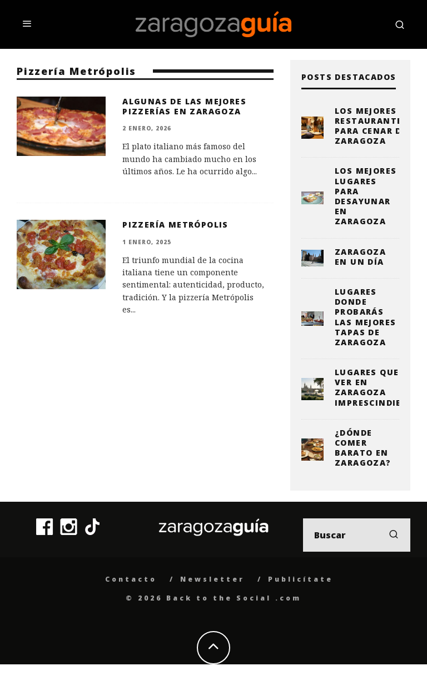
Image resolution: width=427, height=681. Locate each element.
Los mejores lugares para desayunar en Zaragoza (365, 195)
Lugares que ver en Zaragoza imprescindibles (377, 387)
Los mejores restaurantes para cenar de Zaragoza (371, 126)
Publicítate (300, 579)
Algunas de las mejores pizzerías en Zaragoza (184, 106)
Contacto (131, 579)
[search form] (356, 535)
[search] (393, 535)
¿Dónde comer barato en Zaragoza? (363, 447)
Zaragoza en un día (360, 256)
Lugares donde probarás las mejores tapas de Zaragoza (365, 316)
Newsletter (212, 579)
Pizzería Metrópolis (175, 224)
